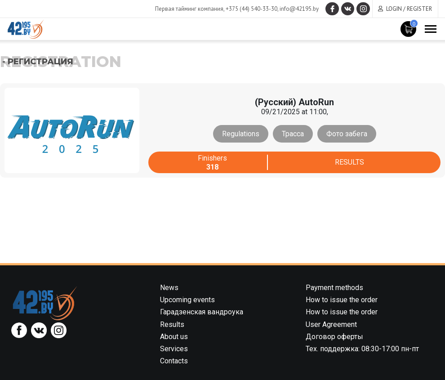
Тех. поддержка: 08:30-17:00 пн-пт (362, 348)
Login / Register (409, 9)
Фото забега (346, 134)
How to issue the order (342, 299)
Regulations (240, 134)
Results (349, 162)
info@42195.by (298, 9)
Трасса (293, 134)
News (169, 287)
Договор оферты (334, 336)
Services (174, 348)
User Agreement (331, 324)
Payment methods (334, 287)
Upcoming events (187, 299)
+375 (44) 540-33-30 (251, 9)
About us (174, 336)
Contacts (174, 361)
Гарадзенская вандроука (201, 312)
